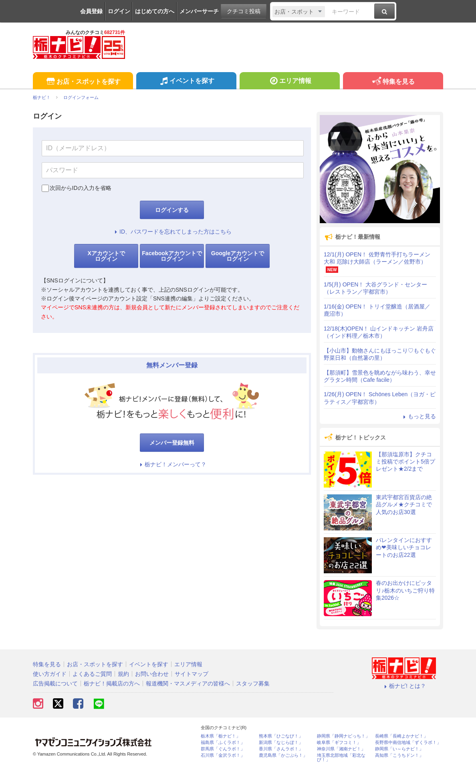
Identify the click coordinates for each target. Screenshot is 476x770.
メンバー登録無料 (171, 442)
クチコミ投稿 (243, 11)
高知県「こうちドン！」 (399, 755)
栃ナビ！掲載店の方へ (112, 683)
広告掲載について (55, 683)
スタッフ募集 (253, 683)
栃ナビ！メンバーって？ (171, 464)
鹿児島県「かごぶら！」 (283, 755)
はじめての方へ (154, 11)
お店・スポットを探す (82, 82)
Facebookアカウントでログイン (172, 256)
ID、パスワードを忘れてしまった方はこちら (172, 231)
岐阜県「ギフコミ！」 (339, 742)
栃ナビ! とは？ (404, 686)
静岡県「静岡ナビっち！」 (343, 736)
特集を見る (392, 82)
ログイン (119, 11)
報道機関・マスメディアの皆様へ (188, 683)
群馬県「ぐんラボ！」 (223, 749)
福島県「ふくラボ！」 (223, 742)
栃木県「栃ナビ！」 (220, 736)
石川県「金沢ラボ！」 (223, 755)
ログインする (172, 210)
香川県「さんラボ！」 (281, 749)
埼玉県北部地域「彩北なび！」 (341, 757)
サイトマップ (191, 674)
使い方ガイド (50, 674)
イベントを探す (186, 81)
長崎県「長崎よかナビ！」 (401, 736)
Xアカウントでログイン (106, 256)
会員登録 (91, 11)
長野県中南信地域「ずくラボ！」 (408, 742)
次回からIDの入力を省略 (80, 188)
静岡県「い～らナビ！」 (399, 749)
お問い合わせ (152, 674)
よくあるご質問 (92, 674)
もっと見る (418, 416)
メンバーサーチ (199, 11)
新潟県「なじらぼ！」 (281, 742)
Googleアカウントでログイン (237, 256)
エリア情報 (289, 81)
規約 (123, 674)
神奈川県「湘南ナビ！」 (341, 749)
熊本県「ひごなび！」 (281, 736)
